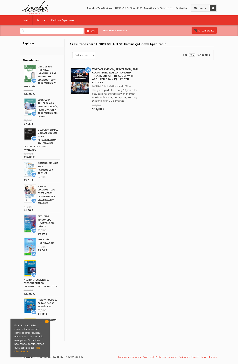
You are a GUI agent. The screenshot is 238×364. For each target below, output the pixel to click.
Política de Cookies (189, 356)
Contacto (181, 8)
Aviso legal (148, 356)
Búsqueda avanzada (114, 30)
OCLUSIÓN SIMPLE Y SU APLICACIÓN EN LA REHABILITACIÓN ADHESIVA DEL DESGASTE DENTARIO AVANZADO (41, 139)
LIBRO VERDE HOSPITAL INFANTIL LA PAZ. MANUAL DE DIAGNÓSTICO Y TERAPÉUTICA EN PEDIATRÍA (40, 76)
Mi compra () (204, 30)
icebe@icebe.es (163, 8)
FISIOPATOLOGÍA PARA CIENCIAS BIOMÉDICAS (47, 303)
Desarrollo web (209, 356)
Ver (185, 55)
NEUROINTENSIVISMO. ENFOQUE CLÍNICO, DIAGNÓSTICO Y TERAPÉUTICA (41, 283)
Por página (203, 55)
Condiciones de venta (129, 356)
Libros (40, 20)
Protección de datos (166, 356)
